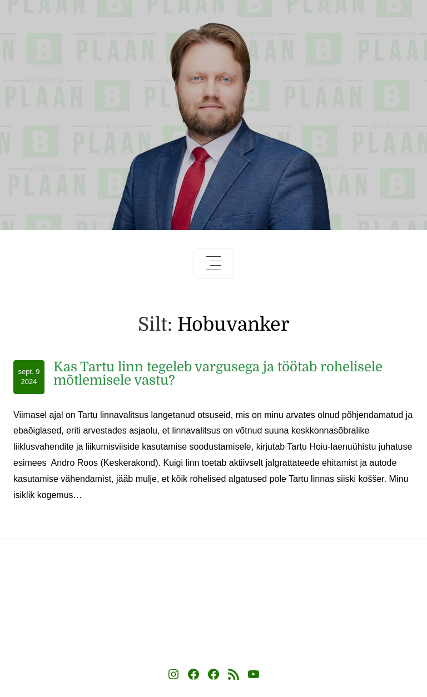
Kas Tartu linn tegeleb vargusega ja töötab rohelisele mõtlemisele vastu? (218, 373)
